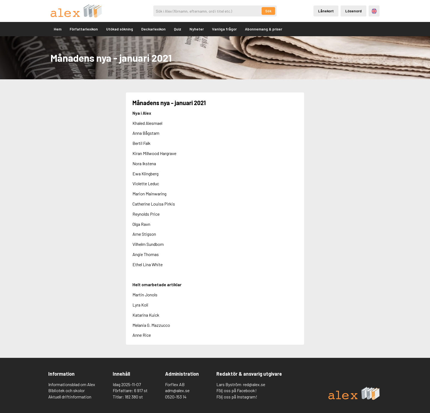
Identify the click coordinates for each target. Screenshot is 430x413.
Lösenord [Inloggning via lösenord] (353, 11)
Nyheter (196, 29)
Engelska (374, 11)
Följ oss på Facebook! (236, 390)
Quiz (177, 29)
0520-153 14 (175, 396)
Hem (57, 29)
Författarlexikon (84, 29)
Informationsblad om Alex (71, 384)
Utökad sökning (119, 29)
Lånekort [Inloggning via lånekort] (326, 11)
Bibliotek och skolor (66, 390)
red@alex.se (254, 384)
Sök (268, 11)
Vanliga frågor (224, 29)
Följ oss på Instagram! (236, 396)
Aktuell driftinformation (69, 396)
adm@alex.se (177, 390)
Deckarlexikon (153, 29)
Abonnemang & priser (263, 29)
